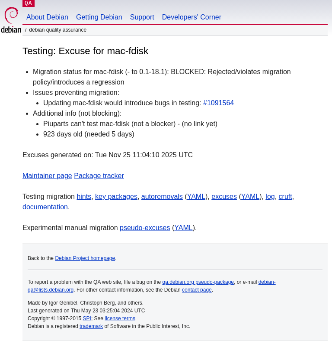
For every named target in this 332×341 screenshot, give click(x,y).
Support (142, 17)
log (270, 196)
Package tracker (99, 175)
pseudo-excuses (145, 227)
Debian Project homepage (85, 258)
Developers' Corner (191, 17)
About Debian (47, 17)
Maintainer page (47, 175)
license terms (120, 318)
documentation (45, 207)
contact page (197, 290)
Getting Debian (99, 17)
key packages (116, 196)
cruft (285, 196)
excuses (224, 196)
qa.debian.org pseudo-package (198, 282)
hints (84, 196)
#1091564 (218, 103)
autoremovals (162, 196)
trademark (91, 326)
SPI (87, 318)
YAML (196, 196)
